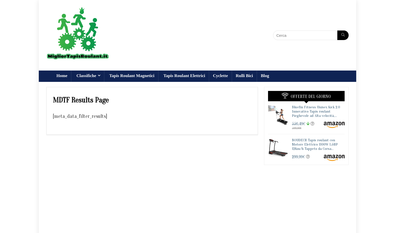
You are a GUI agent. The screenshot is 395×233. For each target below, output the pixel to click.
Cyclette (220, 75)
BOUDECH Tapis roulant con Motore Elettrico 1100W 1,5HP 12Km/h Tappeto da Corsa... (315, 144)
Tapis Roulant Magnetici (131, 75)
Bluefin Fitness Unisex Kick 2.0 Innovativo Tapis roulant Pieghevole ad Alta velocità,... (316, 111)
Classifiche (86, 75)
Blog (265, 75)
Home (61, 75)
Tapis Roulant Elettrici (184, 75)
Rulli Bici (244, 75)
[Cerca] (343, 35)
